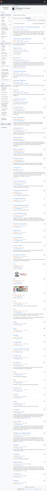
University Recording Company (5, 62)
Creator (3, 41)
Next (40, 489)
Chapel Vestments (17, 48)
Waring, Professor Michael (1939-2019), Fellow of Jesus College (5, 105)
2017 (14, 279)
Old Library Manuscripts (5, 24)
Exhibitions (16, 394)
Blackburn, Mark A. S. (5, 66)
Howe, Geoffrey (5, 97)
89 (37, 489)
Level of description (4, 118)
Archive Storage (17, 421)
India (14, 380)
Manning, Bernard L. (5, 46)
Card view (22, 18)
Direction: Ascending (41, 20)
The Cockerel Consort (5, 58)
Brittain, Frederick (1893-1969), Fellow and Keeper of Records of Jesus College (5, 75)
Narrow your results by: (6, 8)
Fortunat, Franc (5, 93)
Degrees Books (17, 230)
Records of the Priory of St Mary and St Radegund (5, 28)
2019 (14, 301)
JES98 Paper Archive (18, 158)
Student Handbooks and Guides (21, 205)
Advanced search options (19, 15)
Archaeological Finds (5, 37)
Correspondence (17, 167)
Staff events (16, 480)
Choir (14, 371)
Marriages (15, 335)
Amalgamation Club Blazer (19, 99)
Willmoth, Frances (5, 50)
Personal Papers (5, 18)
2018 (14, 293)
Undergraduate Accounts (19, 198)
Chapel (15, 321)
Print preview (16, 18)
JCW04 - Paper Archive (18, 117)
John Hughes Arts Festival (19, 254)
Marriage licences (17, 355)
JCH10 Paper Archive (18, 107)
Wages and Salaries (18, 462)
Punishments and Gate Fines (20, 223)
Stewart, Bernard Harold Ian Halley (5, 70)
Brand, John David (5, 80)
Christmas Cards (17, 388)
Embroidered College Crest (19, 71)
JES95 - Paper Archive (18, 149)
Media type (4, 127)
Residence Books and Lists (19, 181)
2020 (14, 309)
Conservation (16, 409)
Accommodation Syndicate (5, 109)
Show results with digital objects (39, 23)
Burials (15, 328)
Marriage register (17, 342)
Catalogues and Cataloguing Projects (22, 433)
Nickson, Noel (5, 95)
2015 (14, 264)
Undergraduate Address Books (20, 190)
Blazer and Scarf (17, 57)
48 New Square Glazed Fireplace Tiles (22, 38)
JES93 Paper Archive (18, 137)
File (5, 124)
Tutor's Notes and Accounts (20, 213)
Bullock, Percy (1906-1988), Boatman (5, 89)
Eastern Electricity (5, 101)
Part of (3, 12)
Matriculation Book (17, 237)
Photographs (16, 454)
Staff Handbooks (17, 474)
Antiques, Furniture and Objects (5, 33)
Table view (27, 18)
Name (3, 83)
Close (19, 6)
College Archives (5, 21)
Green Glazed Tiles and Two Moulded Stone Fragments (26, 27)
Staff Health (16, 444)
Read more (24, 66)
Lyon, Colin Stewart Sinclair (5, 53)
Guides (15, 401)
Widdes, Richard (5, 99)
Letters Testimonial (17, 245)
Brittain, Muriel (5, 56)
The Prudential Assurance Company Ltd (5, 113)
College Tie (15, 89)
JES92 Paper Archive (18, 128)
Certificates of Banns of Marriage (21, 349)
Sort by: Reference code (31, 20)
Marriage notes (17, 362)
